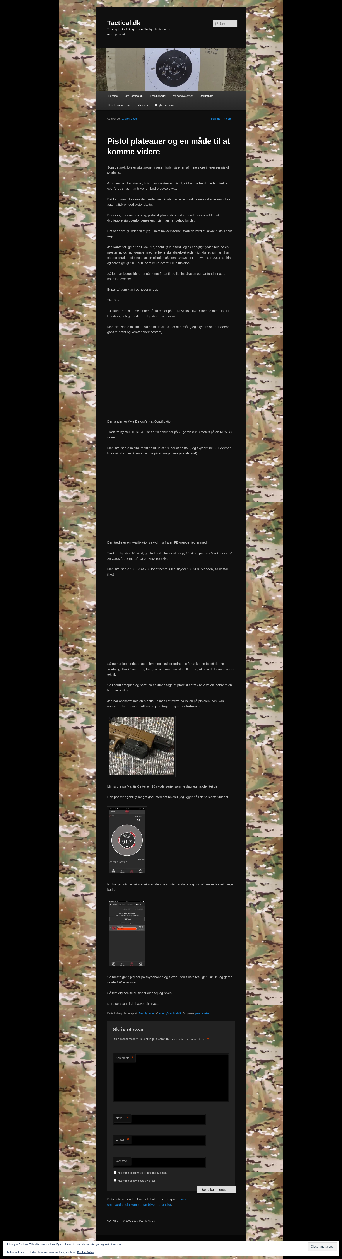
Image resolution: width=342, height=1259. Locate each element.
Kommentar (124, 1058)
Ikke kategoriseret (119, 105)
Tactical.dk (123, 22)
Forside (113, 95)
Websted (121, 1161)
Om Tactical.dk (134, 95)
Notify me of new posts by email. (137, 1180)
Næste (229, 118)
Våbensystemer (183, 95)
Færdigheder (158, 95)
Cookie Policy (85, 1252)
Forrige (214, 118)
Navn (122, 1118)
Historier (143, 105)
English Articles (164, 105)
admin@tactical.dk (169, 1013)
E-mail (122, 1140)
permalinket (202, 1013)
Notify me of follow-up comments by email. (142, 1172)
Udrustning (207, 95)
